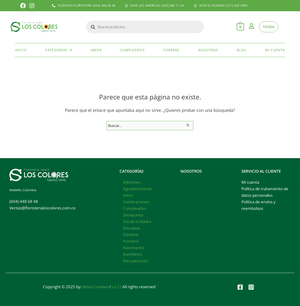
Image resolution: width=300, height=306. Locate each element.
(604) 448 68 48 (23, 201)
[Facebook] (240, 287)
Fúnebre (171, 49)
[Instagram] (251, 287)
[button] (58, 50)
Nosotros (208, 49)
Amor (96, 49)
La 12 (116, 286)
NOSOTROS (191, 170)
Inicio (21, 49)
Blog (241, 49)
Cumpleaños (132, 49)
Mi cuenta (275, 49)
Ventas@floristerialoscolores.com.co (42, 207)
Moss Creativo (95, 286)
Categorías (58, 49)
